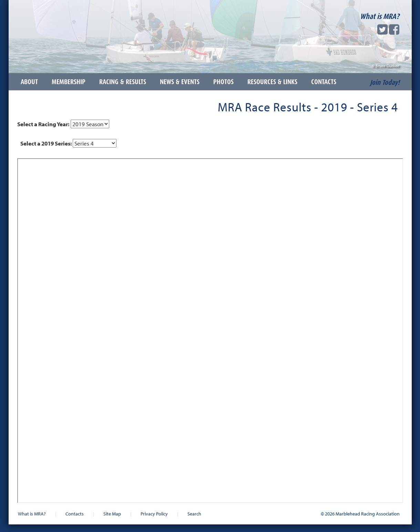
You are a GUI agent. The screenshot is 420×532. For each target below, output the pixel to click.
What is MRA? (379, 16)
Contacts (74, 513)
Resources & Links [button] (272, 81)
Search (194, 513)
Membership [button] (68, 81)
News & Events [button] (179, 81)
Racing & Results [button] (122, 81)
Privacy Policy (154, 513)
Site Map (112, 513)
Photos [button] (223, 81)
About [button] (29, 81)
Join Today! (385, 82)
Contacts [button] (323, 81)
